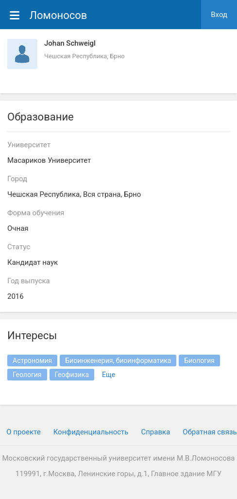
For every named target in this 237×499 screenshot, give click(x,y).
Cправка (155, 432)
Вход (219, 14)
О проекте (23, 432)
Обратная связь (210, 432)
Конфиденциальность (91, 432)
